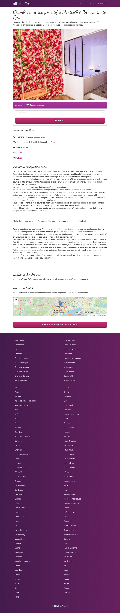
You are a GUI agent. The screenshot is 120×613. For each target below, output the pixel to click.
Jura (65, 490)
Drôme (66, 392)
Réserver (60, 120)
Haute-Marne (69, 450)
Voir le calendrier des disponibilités (60, 324)
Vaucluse (67, 570)
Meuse (17, 566)
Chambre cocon (21, 371)
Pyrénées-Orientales (72, 503)
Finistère (67, 410)
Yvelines (67, 592)
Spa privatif (68, 376)
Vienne (66, 579)
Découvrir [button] (89, 3)
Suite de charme (70, 340)
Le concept (19, 345)
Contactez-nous (21, 358)
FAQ (16, 349)
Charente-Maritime (22, 454)
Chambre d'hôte (70, 345)
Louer (78, 3)
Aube (17, 419)
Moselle (18, 575)
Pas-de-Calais (69, 494)
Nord (17, 583)
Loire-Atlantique (21, 517)
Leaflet (90, 315)
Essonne (67, 396)
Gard (66, 419)
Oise (17, 588)
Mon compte (20, 340)
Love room (68, 354)
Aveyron (18, 428)
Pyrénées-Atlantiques (72, 499)
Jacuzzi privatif (21, 380)
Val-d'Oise (68, 557)
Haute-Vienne (69, 463)
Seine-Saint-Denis (71, 534)
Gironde (67, 423)
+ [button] (16, 299)
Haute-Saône (69, 454)
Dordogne (19, 490)
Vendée (67, 575)
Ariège (17, 414)
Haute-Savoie (69, 459)
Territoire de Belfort (71, 552)
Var (65, 566)
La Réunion (19, 494)
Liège (17, 503)
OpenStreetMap (100, 315)
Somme (67, 539)
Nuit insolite (68, 367)
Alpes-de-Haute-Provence (25, 401)
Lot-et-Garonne (21, 530)
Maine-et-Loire (20, 539)
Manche (18, 543)
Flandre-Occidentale (72, 414)
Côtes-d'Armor (20, 477)
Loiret (17, 521)
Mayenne (18, 557)
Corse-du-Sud (20, 468)
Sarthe (66, 517)
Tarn (65, 543)
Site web (18, 153)
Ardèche (18, 410)
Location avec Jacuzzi (73, 358)
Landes (18, 499)
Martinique (19, 552)
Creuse (18, 481)
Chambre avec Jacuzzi (73, 349)
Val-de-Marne (69, 561)
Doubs (66, 387)
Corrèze (18, 463)
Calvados (18, 441)
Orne (17, 592)
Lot (16, 526)
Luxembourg (20, 534)
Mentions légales (21, 354)
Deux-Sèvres (20, 485)
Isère (66, 485)
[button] (20, 64)
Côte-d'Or (19, 472)
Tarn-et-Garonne (70, 548)
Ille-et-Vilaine (69, 477)
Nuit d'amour (69, 371)
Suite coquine (69, 363)
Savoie (66, 521)
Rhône (66, 508)
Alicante (18, 396)
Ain (16, 387)
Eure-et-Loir (68, 405)
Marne (17, 548)
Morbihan (18, 570)
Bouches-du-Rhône (23, 436)
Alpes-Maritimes (21, 405)
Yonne (66, 588)
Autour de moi (69, 380)
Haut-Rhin (68, 436)
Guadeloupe (69, 428)
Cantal (17, 445)
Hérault (52, 142)
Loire (17, 512)
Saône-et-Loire (70, 512)
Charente (18, 450)
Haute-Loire (68, 445)
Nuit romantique (21, 363)
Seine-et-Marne (70, 526)
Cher (17, 459)
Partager (18, 158)
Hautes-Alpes (69, 468)
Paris (17, 597)
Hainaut (67, 432)
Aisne (17, 392)
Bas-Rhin (18, 432)
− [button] (16, 303)
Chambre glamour (22, 367)
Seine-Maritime (70, 530)
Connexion (102, 3)
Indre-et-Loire (69, 481)
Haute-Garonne (70, 441)
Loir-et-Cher (20, 508)
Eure (66, 401)
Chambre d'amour (22, 376)
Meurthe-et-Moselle (23, 561)
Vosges (67, 583)
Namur (17, 579)
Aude (17, 423)
